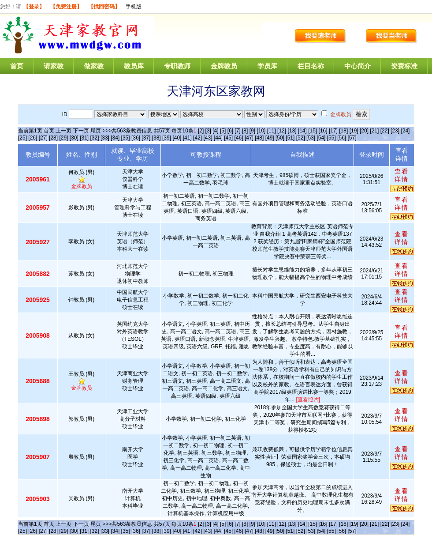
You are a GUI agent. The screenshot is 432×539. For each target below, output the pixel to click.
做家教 (94, 66)
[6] (230, 131)
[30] (74, 138)
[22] (384, 131)
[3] (208, 131)
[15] (312, 131)
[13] (291, 131)
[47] (249, 138)
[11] (271, 131)
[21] (374, 131)
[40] (176, 138)
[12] (281, 131)
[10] (261, 131)
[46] (239, 138)
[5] (223, 131)
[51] (290, 138)
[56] (341, 138)
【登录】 (34, 7)
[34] (115, 138)
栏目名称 (311, 66)
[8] (245, 131)
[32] (94, 138)
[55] (331, 138)
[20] (364, 131)
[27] (43, 138)
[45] (228, 138)
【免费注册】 (66, 7)
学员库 (267, 66)
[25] (22, 138)
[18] (343, 131)
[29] (63, 138)
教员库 (134, 66)
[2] (201, 131)
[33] (105, 138)
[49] (269, 138)
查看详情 (402, 175)
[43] (207, 138)
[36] (135, 138)
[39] (166, 138)
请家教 (53, 66)
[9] (252, 131)
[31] (84, 138)
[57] (352, 138)
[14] (302, 131)
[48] (259, 138)
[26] (32, 138)
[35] (125, 138)
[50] (280, 138)
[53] (310, 138)
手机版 (134, 7)
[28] (53, 138)
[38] (156, 138)
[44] (218, 138)
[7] (237, 131)
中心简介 (357, 66)
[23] (395, 131)
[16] (323, 131)
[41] (187, 138)
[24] (405, 131)
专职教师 (177, 66)
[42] (197, 138)
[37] (146, 138)
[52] (300, 138)
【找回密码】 (104, 7)
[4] (215, 131)
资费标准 (404, 66)
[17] (333, 131)
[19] (354, 131)
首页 (16, 66)
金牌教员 (224, 66)
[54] (321, 138)
